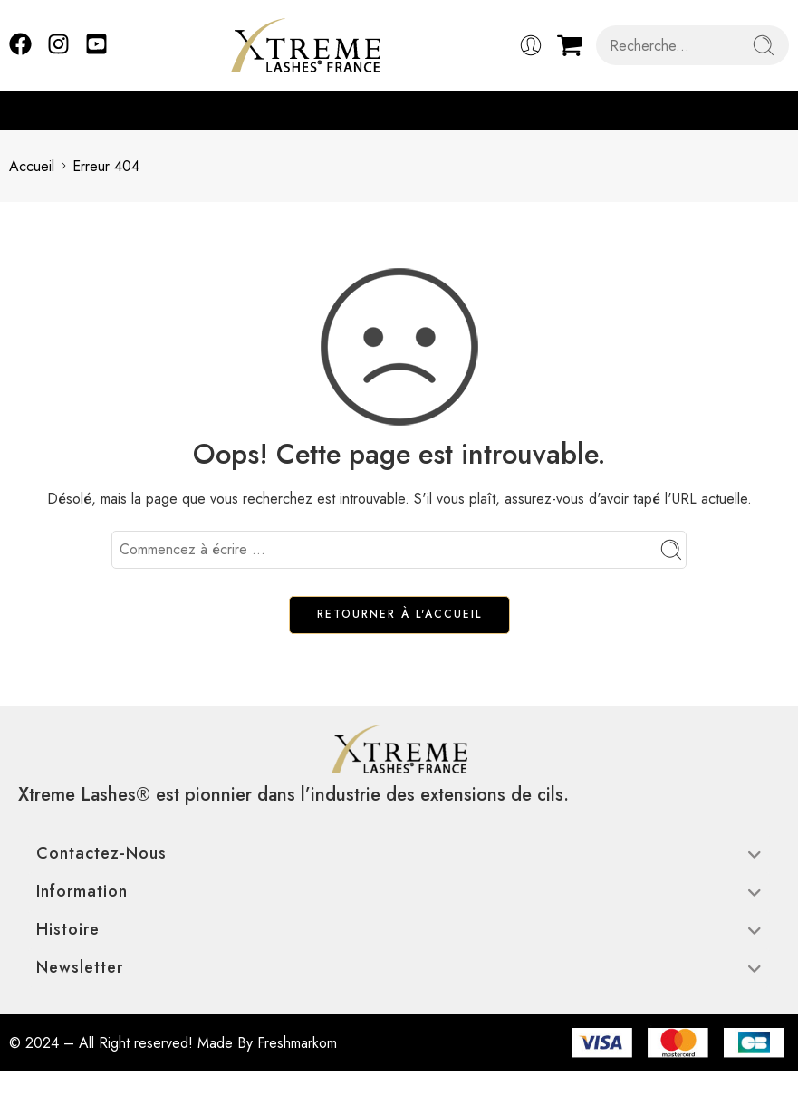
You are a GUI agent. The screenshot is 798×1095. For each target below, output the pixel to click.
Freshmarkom (297, 1043)
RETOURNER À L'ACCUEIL (399, 614)
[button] (780, 110)
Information (399, 891)
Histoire (399, 929)
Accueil (31, 166)
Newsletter (399, 967)
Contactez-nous (399, 853)
